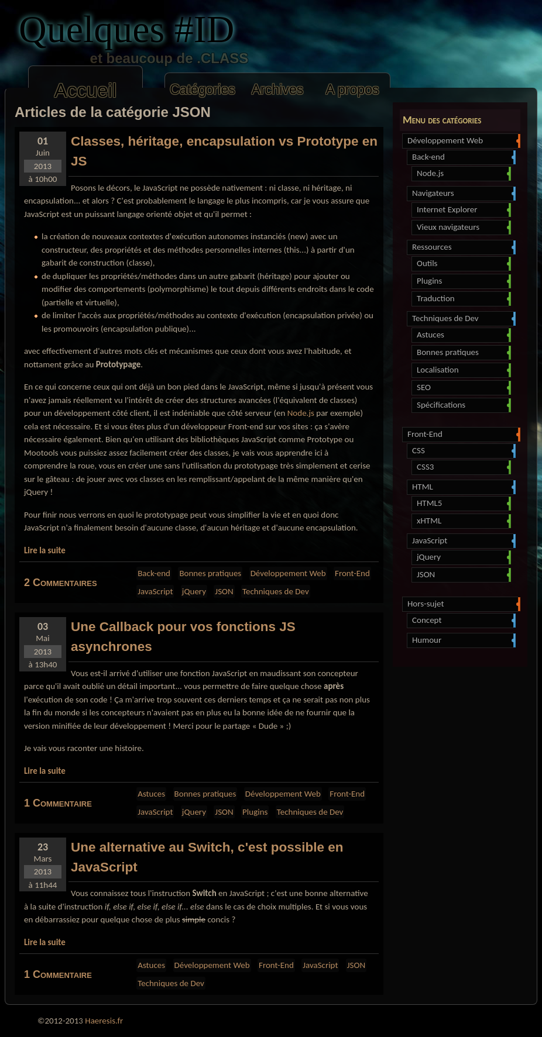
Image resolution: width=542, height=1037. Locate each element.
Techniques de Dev (462, 319)
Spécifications (463, 405)
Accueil (85, 90)
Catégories (202, 89)
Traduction (463, 299)
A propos (352, 89)
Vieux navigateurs (463, 228)
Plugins (463, 281)
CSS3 (463, 467)
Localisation (463, 370)
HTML (462, 487)
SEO (463, 388)
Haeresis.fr (104, 1020)
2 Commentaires (60, 582)
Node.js (463, 174)
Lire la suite (45, 550)
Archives (278, 89)
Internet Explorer (463, 210)
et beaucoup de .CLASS (146, 58)
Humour (462, 640)
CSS (462, 451)
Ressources (462, 247)
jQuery (463, 557)
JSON (463, 575)
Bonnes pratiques (463, 353)
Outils (463, 264)
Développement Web (462, 141)
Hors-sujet (462, 604)
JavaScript (462, 541)
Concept (462, 621)
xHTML (463, 521)
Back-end (462, 157)
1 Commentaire (58, 803)
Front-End (462, 435)
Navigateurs (462, 194)
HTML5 (463, 504)
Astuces (463, 335)
